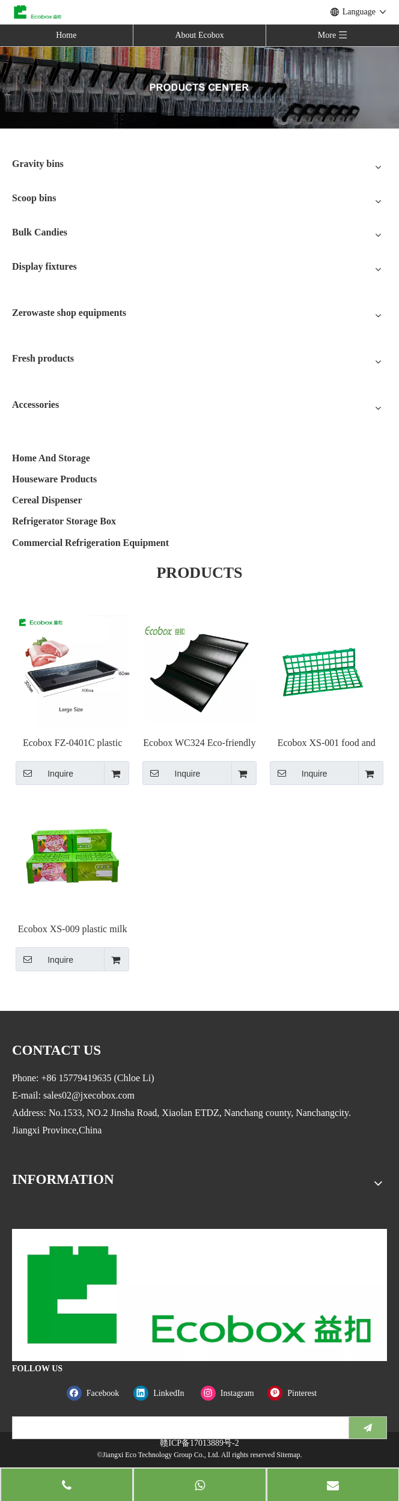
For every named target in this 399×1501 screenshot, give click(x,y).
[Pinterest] (298, 1393)
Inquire (44, 773)
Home (66, 35)
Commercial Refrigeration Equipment (90, 543)
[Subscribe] (368, 1427)
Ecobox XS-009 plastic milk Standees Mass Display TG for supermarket (72, 929)
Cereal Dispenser (47, 500)
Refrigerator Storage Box (64, 521)
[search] (178, 1428)
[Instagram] (232, 1393)
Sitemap (288, 1455)
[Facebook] (98, 1393)
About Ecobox (199, 35)
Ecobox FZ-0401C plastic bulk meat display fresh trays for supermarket (72, 743)
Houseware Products (54, 479)
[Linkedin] (164, 1393)
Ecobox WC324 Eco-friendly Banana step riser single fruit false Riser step (199, 743)
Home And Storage (51, 458)
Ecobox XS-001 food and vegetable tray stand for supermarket (327, 743)
